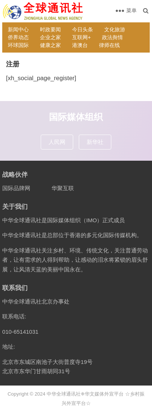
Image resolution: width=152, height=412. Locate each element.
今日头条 (82, 29)
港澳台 (80, 45)
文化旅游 (114, 29)
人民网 (57, 142)
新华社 (95, 142)
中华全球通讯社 (64, 394)
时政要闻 (50, 29)
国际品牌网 (16, 188)
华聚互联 (63, 188)
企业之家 (50, 37)
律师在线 (109, 45)
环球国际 (18, 45)
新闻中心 (18, 29)
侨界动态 (18, 37)
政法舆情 (112, 37)
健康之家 (50, 45)
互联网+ (81, 37)
